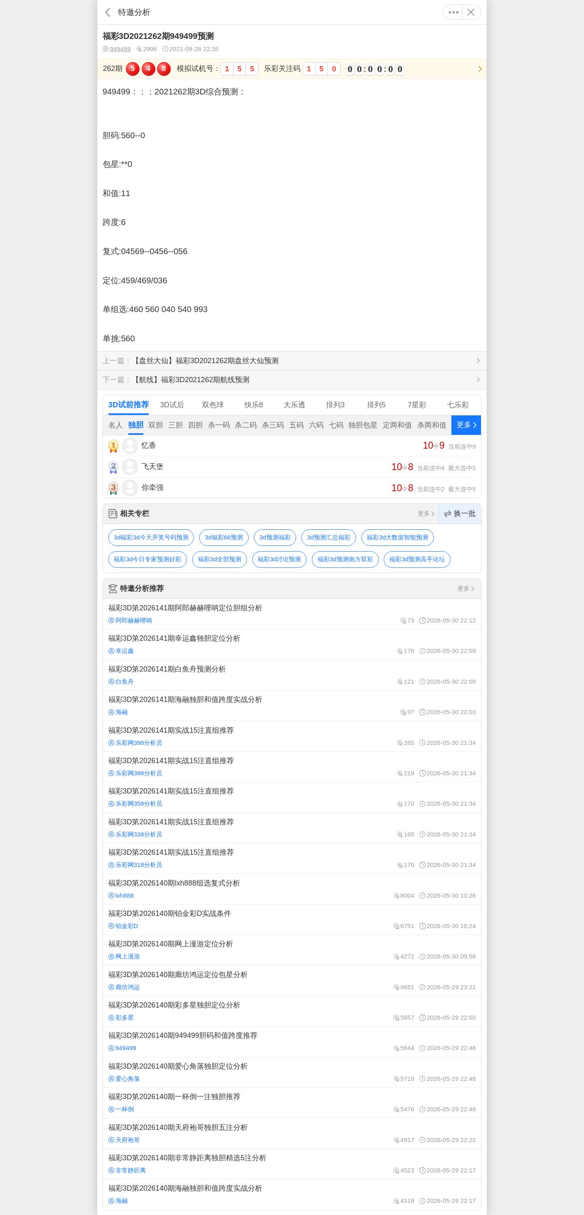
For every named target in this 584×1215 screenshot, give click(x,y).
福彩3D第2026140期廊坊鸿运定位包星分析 (292, 980)
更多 (453, 12)
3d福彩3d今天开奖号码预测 (151, 537)
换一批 (460, 514)
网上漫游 (124, 956)
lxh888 (121, 895)
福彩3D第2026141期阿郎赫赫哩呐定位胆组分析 (292, 614)
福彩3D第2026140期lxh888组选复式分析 (292, 889)
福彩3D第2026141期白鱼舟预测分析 (292, 675)
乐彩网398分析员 (135, 742)
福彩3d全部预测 (219, 559)
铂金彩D (123, 925)
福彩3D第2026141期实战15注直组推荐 (292, 736)
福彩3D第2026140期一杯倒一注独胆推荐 (292, 1103)
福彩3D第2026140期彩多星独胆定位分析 (292, 1011)
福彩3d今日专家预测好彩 (147, 559)
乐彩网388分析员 (135, 773)
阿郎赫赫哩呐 (130, 620)
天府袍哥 (124, 1139)
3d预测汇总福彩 (328, 537)
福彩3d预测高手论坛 (417, 559)
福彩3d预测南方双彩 (345, 559)
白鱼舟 (121, 681)
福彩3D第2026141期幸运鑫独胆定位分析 (292, 644)
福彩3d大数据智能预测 (397, 537)
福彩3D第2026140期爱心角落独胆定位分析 (292, 1072)
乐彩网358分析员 (135, 803)
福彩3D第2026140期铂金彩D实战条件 (292, 920)
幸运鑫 (121, 650)
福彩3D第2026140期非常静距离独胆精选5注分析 (292, 1164)
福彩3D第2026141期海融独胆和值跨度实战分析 (292, 706)
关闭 (470, 12)
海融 (118, 711)
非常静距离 (127, 1170)
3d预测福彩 (274, 537)
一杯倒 (121, 1109)
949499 (117, 49)
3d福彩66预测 (224, 537)
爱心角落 (124, 1078)
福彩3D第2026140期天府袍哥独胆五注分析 (292, 1133)
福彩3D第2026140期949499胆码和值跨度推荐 (292, 1042)
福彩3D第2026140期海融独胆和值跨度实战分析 (292, 1194)
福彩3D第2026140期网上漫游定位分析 (292, 950)
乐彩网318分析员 (135, 864)
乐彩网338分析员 (135, 834)
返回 (107, 12)
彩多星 (121, 1017)
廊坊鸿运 (124, 987)
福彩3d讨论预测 (279, 559)
